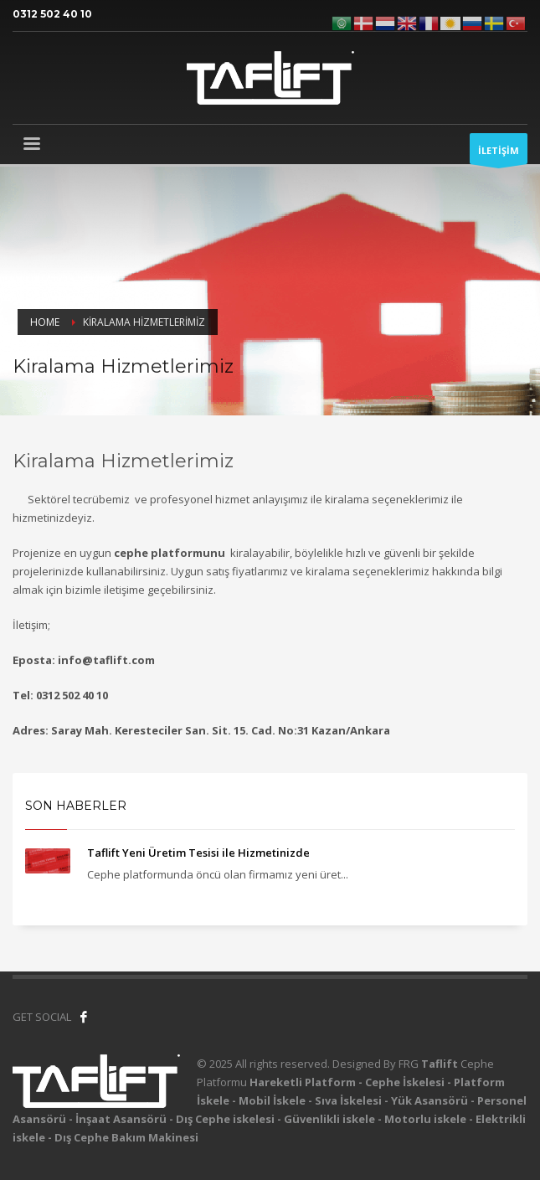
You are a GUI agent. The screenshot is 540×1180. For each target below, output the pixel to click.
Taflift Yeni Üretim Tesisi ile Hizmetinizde (198, 852)
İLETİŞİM (498, 154)
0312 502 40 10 (52, 14)
